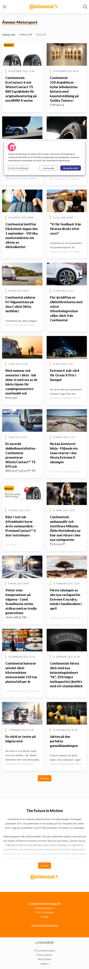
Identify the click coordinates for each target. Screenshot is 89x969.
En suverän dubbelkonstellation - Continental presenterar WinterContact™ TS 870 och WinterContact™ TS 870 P (21, 459)
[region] (44, 158)
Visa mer (44, 778)
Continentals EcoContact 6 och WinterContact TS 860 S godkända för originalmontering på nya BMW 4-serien (21, 89)
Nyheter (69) (8, 34)
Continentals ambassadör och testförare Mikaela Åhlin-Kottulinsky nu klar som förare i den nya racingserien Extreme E (65, 530)
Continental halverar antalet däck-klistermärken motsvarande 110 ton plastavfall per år (21, 672)
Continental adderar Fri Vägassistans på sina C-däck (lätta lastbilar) (20, 304)
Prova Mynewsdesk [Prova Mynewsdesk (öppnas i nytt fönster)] (44, 950)
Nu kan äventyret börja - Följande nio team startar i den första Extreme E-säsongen (64, 453)
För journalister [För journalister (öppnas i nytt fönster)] (44, 954)
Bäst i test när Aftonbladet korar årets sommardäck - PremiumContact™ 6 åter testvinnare (20, 526)
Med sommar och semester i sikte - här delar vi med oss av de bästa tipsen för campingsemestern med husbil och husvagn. (21, 384)
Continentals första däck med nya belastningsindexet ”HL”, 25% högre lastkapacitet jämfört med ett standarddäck (66, 674)
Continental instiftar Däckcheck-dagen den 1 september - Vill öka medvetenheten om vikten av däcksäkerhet (21, 235)
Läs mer (44, 865)
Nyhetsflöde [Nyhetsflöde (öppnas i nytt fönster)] (44, 959)
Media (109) (26, 34)
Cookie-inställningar (18, 168)
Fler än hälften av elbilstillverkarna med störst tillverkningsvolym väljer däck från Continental (66, 308)
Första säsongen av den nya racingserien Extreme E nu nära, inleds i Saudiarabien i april (66, 599)
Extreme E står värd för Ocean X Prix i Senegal (64, 375)
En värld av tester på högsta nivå (20, 739)
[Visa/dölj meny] (5, 6)
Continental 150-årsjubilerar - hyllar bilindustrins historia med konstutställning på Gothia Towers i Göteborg (64, 91)
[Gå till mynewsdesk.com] (44, 942)
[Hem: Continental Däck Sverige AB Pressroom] (43, 7)
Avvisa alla (48, 168)
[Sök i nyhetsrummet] (85, 7)
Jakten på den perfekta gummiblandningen (64, 741)
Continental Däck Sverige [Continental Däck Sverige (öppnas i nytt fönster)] (44, 925)
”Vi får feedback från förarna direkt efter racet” (65, 228)
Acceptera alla (70, 168)
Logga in (44, 963)
